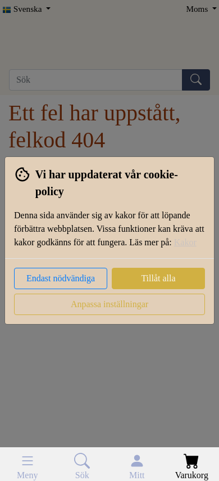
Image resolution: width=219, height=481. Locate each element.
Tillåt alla (158, 278)
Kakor (185, 242)
